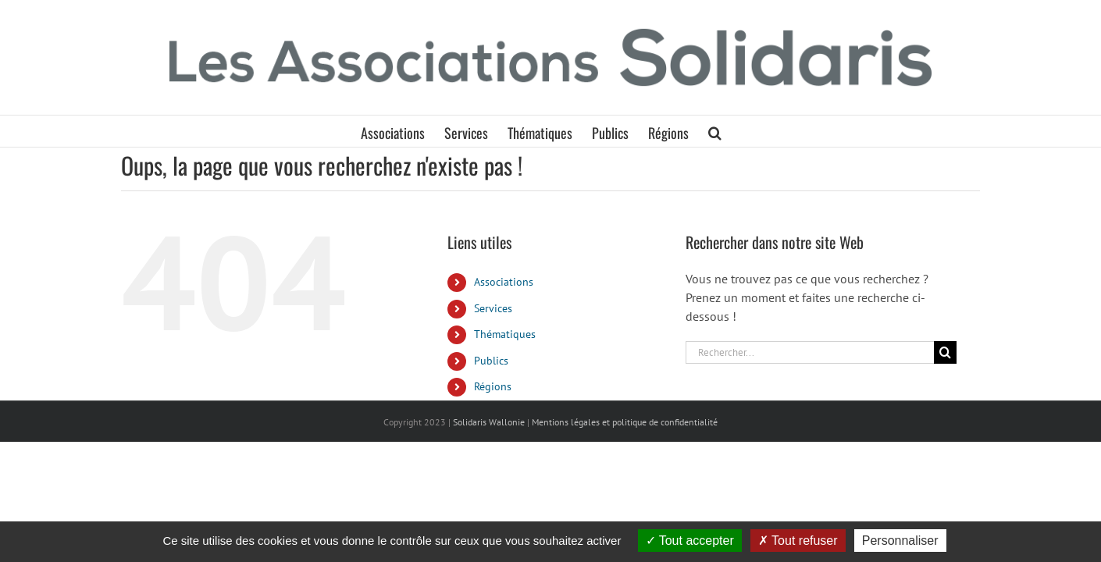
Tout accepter (690, 540)
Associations (503, 282)
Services (493, 308)
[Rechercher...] (810, 352)
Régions (492, 386)
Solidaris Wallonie (489, 422)
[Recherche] (945, 352)
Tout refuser (798, 540)
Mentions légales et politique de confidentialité (625, 422)
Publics (491, 361)
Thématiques (505, 334)
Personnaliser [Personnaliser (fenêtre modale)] (900, 540)
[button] (750, 131)
